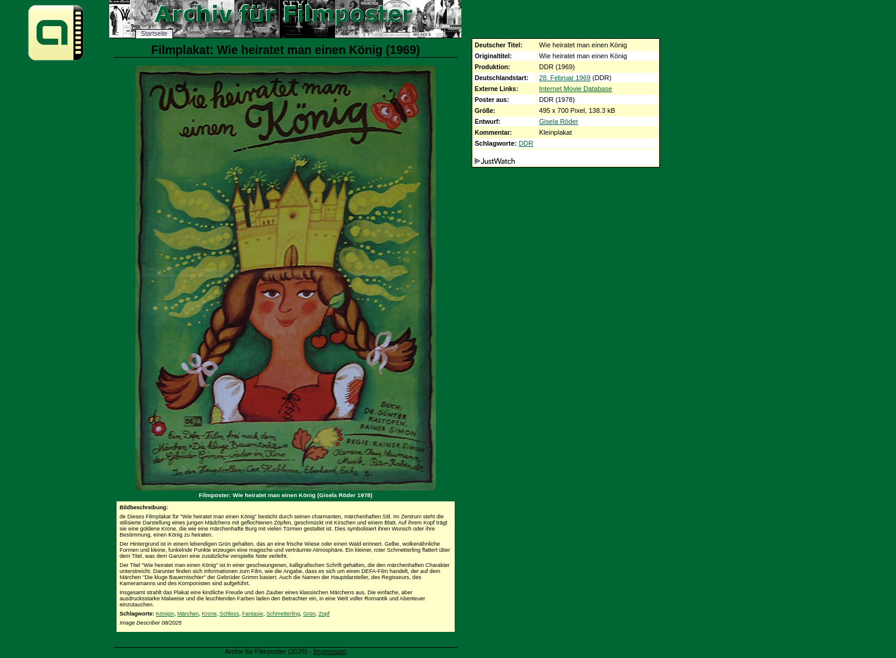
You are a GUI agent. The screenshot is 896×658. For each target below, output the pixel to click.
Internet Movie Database (575, 88)
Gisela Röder (558, 121)
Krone (209, 614)
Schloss (229, 614)
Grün (309, 614)
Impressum (330, 651)
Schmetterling (283, 614)
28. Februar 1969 (565, 77)
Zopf (324, 614)
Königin (165, 614)
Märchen (188, 614)
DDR (525, 143)
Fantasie (252, 614)
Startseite (154, 33)
